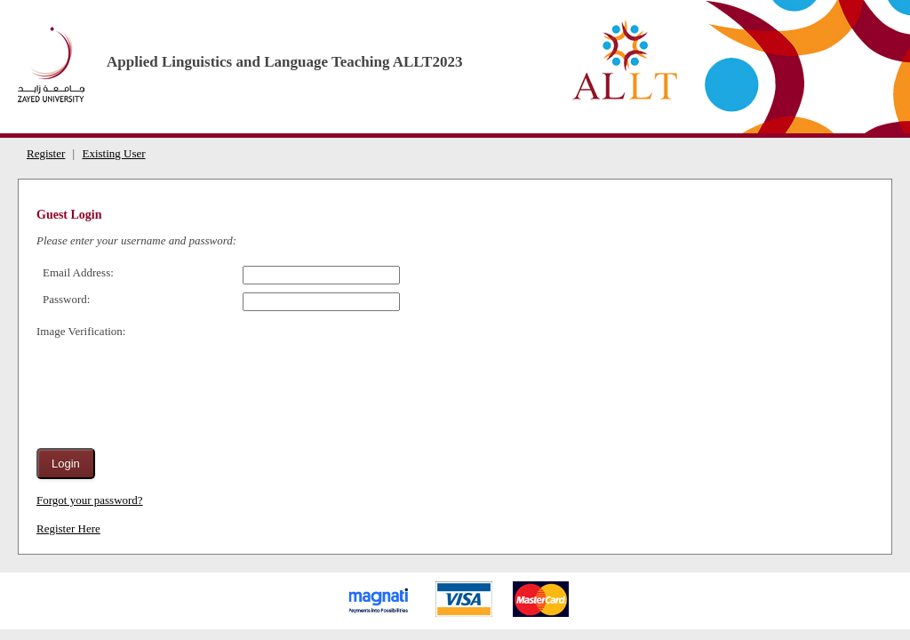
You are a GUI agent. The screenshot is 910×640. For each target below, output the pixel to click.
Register (46, 153)
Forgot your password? (89, 500)
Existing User (113, 153)
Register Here (68, 528)
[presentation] (171, 385)
